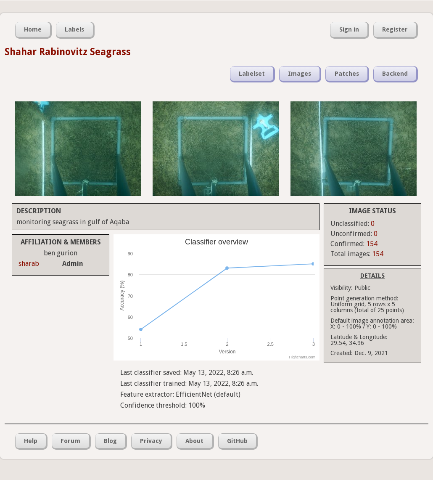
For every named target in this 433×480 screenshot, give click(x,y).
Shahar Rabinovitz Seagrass (68, 51)
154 (372, 244)
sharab (28, 264)
